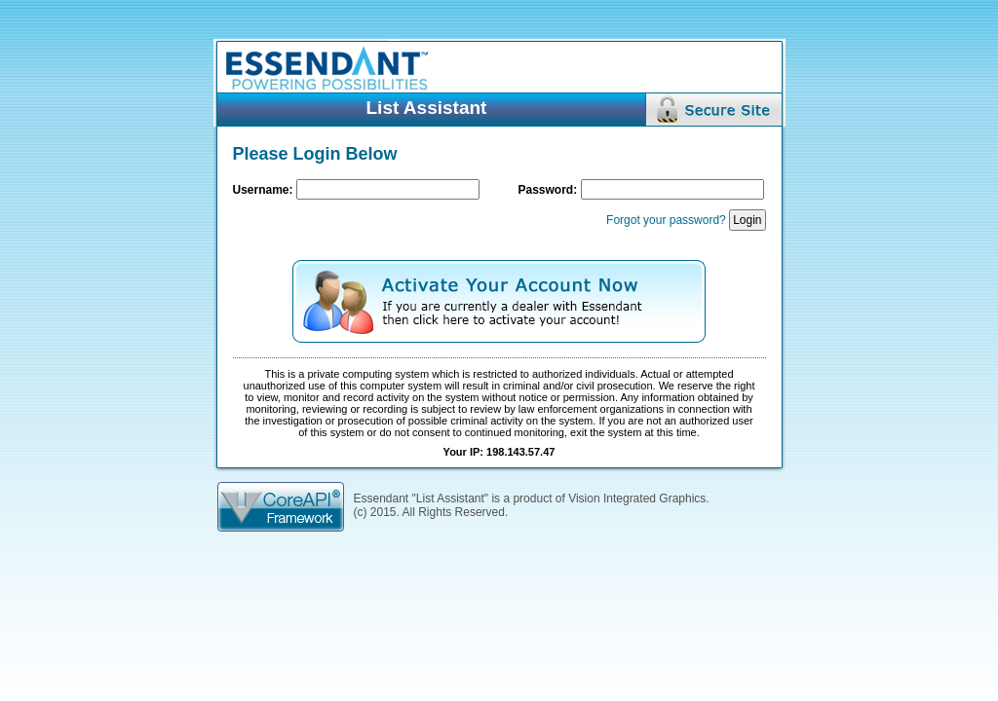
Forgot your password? (666, 220)
